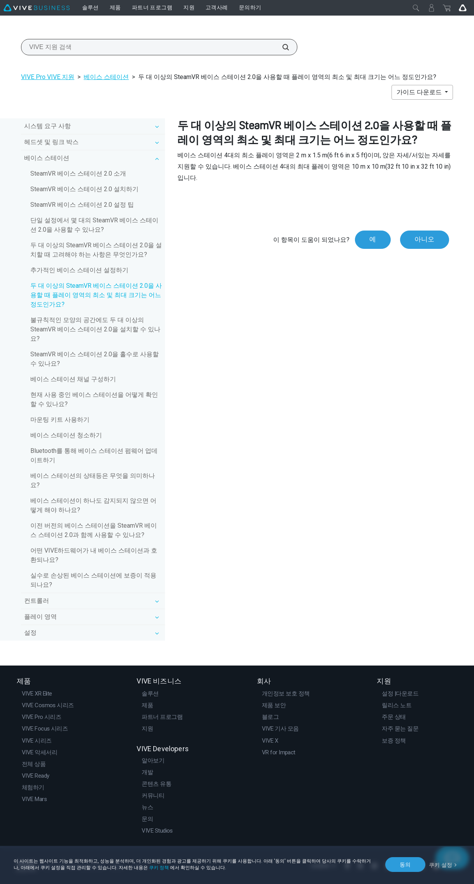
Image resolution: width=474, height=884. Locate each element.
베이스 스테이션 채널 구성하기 (73, 379)
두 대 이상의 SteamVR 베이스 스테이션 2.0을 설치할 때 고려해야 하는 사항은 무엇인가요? (96, 249)
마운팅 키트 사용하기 (60, 419)
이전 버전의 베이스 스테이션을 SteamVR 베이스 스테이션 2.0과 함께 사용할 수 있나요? (93, 530)
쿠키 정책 (159, 867)
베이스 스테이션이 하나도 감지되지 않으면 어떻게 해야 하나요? (93, 505)
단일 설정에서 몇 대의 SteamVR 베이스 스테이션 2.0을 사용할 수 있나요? (94, 225)
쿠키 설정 (440, 864)
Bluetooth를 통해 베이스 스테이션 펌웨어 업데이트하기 (94, 455)
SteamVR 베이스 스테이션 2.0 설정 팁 (82, 204)
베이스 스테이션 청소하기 (66, 435)
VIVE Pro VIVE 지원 (47, 77)
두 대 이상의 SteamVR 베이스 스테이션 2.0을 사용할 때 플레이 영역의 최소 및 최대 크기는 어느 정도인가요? (96, 295)
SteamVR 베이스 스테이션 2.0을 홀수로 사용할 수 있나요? (94, 358)
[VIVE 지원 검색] (281, 47)
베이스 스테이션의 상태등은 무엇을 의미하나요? (92, 480)
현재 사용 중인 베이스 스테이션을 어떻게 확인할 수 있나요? (94, 399)
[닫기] (416, 8)
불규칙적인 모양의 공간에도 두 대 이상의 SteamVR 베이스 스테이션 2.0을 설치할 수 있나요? (95, 329)
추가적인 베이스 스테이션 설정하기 (79, 270)
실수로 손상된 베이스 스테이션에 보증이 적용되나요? (93, 580)
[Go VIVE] (462, 8)
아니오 (424, 239)
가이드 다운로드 (420, 92)
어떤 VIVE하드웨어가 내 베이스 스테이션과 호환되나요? (93, 555)
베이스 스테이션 (106, 77)
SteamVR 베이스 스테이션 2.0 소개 (78, 173)
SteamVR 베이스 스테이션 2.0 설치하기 (84, 189)
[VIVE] (37, 8)
